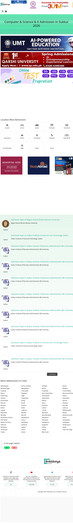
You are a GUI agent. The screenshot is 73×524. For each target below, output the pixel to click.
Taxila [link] (23, 430)
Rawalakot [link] (24, 422)
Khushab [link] (45, 405)
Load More (52, 374)
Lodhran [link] (24, 410)
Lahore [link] (44, 408)
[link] (19, 2)
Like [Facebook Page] (11, 484)
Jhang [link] (23, 400)
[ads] (11, 166)
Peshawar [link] (45, 420)
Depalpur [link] (24, 393)
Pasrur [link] (23, 420)
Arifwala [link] (44, 386)
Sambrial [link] (24, 425)
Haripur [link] (3, 398)
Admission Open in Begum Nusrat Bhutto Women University (35, 220)
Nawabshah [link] (25, 417)
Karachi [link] (3, 403)
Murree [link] (23, 415)
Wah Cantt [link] (45, 432)
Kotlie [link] (23, 408)
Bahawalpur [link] (25, 388)
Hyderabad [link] (45, 398)
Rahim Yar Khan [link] (6, 422)
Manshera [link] (4, 413)
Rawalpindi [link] (45, 422)
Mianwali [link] (45, 413)
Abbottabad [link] (4, 386)
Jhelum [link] (44, 400)
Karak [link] (23, 403)
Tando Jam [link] (4, 430)
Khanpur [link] (3, 405)
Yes (7, 448)
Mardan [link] (23, 413)
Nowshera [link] (45, 417)
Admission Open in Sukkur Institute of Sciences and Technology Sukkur (39, 235)
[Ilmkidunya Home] (5, 4)
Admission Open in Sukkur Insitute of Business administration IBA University (42, 246)
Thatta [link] (44, 430)
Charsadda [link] (24, 391)
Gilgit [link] (23, 396)
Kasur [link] (44, 403)
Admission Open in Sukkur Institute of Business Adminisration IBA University (42, 310)
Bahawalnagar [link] (5, 388)
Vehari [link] (23, 432)
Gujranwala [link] (45, 396)
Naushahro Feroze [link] (7, 417)
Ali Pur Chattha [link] (26, 386)
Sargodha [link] (45, 425)
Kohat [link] (2, 408)
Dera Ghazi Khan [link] (47, 393)
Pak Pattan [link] (4, 420)
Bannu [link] (44, 388)
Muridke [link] (3, 415)
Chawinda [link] (45, 391)
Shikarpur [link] (4, 427)
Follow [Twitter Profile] (52, 484)
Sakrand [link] (3, 425)
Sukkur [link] (44, 427)
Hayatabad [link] (24, 398)
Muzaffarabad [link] (46, 415)
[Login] (5, 11)
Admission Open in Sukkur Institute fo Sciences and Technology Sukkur (39, 342)
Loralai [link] (44, 410)
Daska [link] (3, 393)
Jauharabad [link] (4, 400)
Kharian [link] (23, 405)
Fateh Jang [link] (4, 396)
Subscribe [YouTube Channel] (31, 484)
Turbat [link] (3, 432)
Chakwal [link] (3, 391)
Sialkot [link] (23, 427)
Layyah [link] (3, 410)
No (14, 448)
